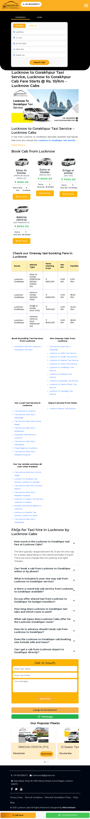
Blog (12, 802)
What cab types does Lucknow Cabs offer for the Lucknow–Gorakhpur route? (42, 620)
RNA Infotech (69, 807)
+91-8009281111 (31, 4)
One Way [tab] (19, 26)
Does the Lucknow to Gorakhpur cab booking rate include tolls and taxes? (42, 641)
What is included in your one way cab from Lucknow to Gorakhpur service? (41, 580)
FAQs (75, 797)
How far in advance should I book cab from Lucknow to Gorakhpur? (41, 631)
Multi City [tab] (33, 26)
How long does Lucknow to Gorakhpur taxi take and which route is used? (40, 610)
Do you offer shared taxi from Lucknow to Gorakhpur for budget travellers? (40, 600)
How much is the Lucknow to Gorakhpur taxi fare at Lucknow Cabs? (42, 543)
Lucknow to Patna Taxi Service (63, 364)
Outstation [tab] (20, 17)
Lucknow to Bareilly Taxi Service (63, 381)
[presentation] (39, 18)
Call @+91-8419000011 (45, 710)
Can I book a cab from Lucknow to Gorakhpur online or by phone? (42, 570)
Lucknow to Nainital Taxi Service (63, 360)
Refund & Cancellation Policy (58, 797)
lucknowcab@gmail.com (42, 775)
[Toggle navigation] (86, 5)
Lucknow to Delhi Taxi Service (62, 353)
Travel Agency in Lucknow (26, 448)
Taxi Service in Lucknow (25, 411)
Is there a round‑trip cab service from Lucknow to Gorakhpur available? (43, 590)
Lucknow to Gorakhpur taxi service (56, 140)
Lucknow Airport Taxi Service (62, 408)
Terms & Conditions (34, 797)
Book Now (21, 196)
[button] (44, 762)
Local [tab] (39, 17)
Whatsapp (45, 717)
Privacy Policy (16, 797)
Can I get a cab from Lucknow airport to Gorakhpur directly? (39, 651)
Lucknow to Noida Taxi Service (63, 357)
